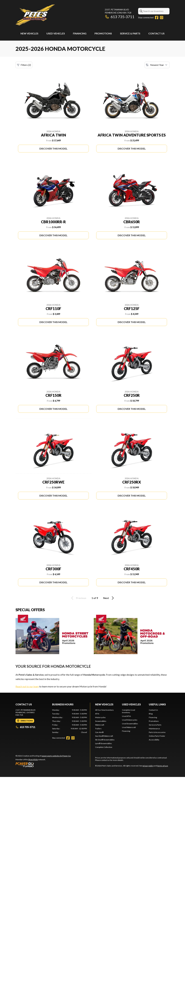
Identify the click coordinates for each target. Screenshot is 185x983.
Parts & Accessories (157, 732)
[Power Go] (43, 764)
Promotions (103, 33)
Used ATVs (126, 716)
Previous (78, 598)
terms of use (162, 766)
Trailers (98, 728)
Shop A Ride (33, 759)
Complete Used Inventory (128, 711)
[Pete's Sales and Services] (35, 14)
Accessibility (154, 740)
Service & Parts (130, 33)
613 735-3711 (119, 16)
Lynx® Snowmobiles (103, 743)
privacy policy (148, 766)
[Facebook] (156, 17)
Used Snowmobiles (130, 723)
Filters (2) (24, 65)
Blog (151, 714)
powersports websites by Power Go (56, 756)
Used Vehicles (55, 33)
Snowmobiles (100, 721)
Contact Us (156, 33)
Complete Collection (103, 747)
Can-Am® (99, 732)
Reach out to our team (27, 686)
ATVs (97, 714)
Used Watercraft (129, 727)
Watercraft (99, 725)
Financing (79, 33)
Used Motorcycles (129, 720)
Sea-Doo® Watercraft (104, 736)
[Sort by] (157, 65)
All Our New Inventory (104, 710)
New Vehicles (29, 33)
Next (109, 598)
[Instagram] (161, 17)
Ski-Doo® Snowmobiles (105, 740)
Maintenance (154, 728)
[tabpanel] (69, 721)
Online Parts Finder (157, 736)
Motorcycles (100, 717)
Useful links (157, 704)
